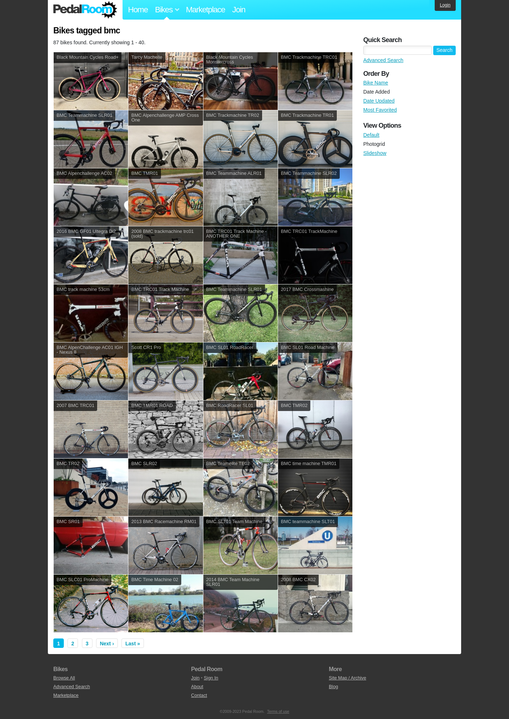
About (197, 686)
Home (138, 9)
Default (371, 135)
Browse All (64, 678)
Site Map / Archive (347, 678)
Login (445, 5)
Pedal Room (85, 10)
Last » (132, 643)
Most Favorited (380, 110)
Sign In (211, 678)
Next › (107, 643)
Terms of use (278, 711)
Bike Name (375, 83)
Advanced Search (383, 60)
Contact (199, 695)
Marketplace (205, 9)
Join (238, 9)
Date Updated (378, 101)
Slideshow (374, 153)
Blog (333, 686)
